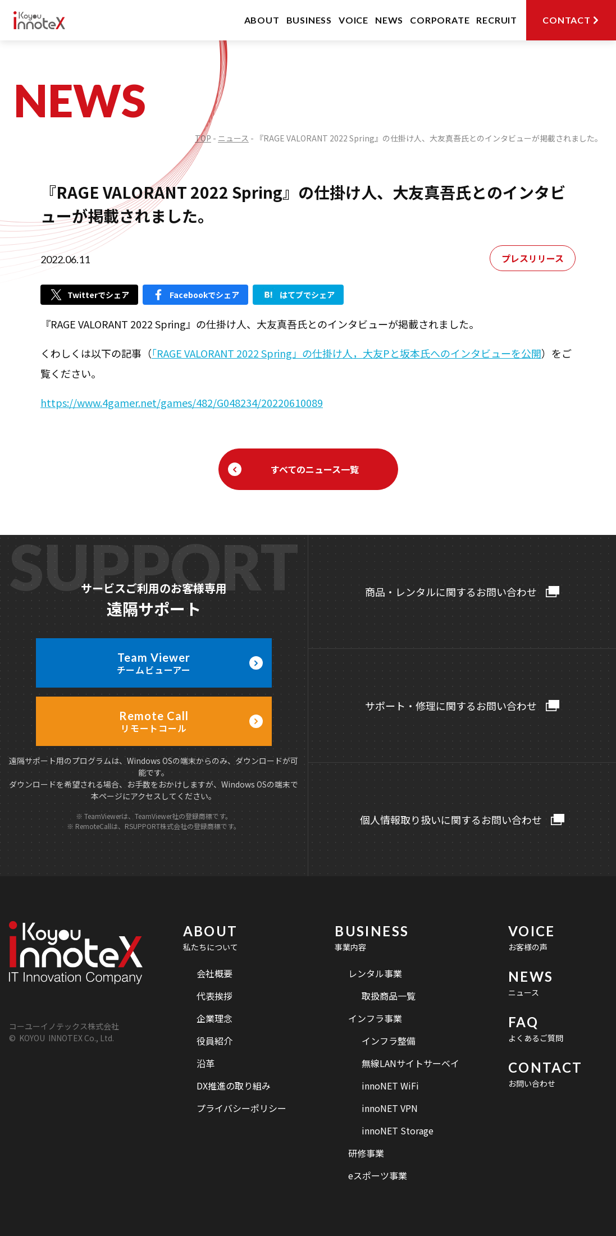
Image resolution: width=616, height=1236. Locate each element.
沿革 (206, 1063)
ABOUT (262, 20)
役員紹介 (214, 1040)
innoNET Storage (398, 1130)
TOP (203, 138)
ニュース (233, 138)
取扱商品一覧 (389, 995)
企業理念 (214, 1018)
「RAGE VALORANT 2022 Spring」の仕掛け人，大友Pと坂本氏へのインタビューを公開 (346, 353)
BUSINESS (309, 20)
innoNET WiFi (390, 1085)
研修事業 (366, 1153)
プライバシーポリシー (241, 1108)
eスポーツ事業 (377, 1175)
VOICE (353, 20)
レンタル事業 (375, 973)
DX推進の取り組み (234, 1085)
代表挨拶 (214, 995)
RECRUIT (496, 20)
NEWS (389, 20)
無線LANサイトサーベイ (410, 1063)
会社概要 (214, 973)
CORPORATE (439, 20)
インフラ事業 (375, 1018)
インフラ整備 (389, 1040)
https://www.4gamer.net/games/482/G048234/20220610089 (181, 402)
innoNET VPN (390, 1108)
